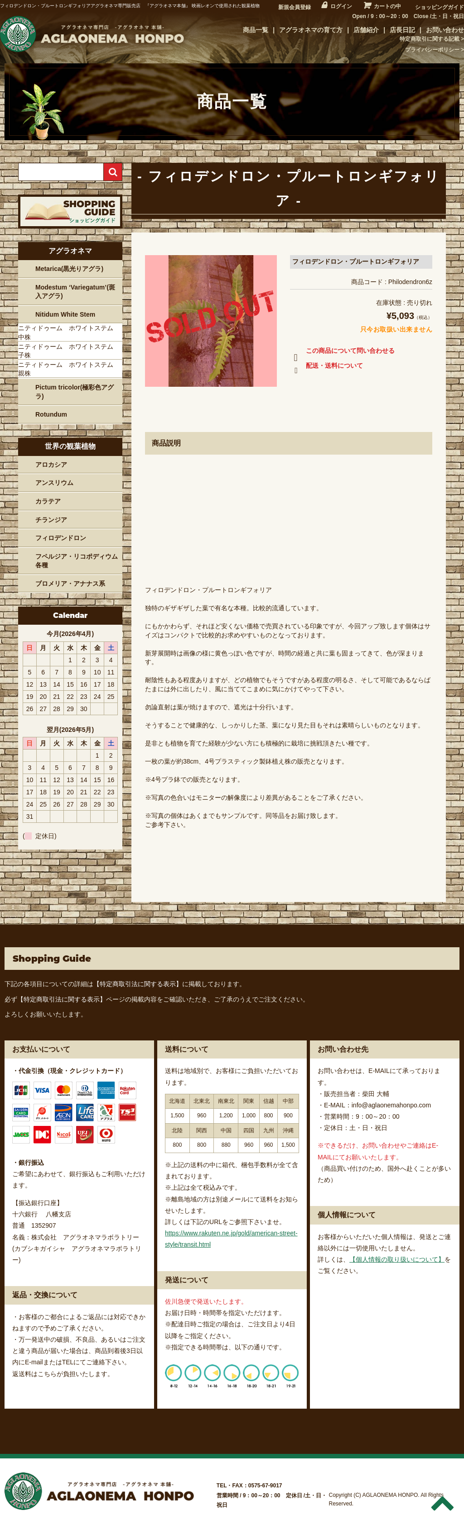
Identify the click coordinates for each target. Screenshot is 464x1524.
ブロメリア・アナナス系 (70, 583)
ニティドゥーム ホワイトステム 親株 (69, 369)
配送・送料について (326, 367)
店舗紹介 (366, 29)
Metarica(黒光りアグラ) (69, 268)
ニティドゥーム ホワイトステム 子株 (69, 351)
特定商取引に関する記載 (429, 39)
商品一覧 (255, 29)
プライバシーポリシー (432, 50)
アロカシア (51, 464)
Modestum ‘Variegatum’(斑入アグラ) (75, 292)
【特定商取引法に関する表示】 (137, 984)
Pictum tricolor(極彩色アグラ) (74, 392)
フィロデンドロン (60, 537)
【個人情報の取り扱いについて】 (397, 1259)
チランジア (51, 519)
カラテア (48, 501)
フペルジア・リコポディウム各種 (76, 561)
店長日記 (402, 29)
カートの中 (387, 6)
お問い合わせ (445, 29)
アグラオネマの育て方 (311, 29)
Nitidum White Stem (65, 314)
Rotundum (51, 414)
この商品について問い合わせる (342, 352)
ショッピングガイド (439, 7)
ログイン (341, 6)
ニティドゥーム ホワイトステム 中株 (69, 332)
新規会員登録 (294, 7)
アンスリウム (54, 482)
